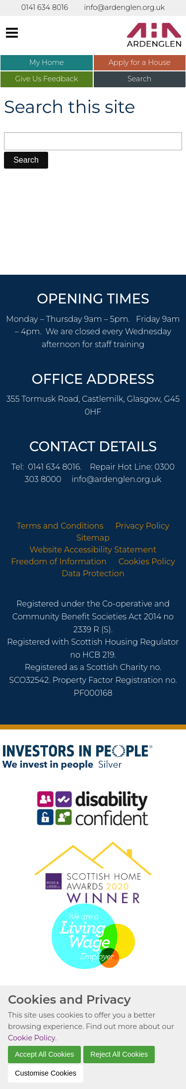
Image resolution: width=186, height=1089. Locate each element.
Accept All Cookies (44, 1054)
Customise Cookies (45, 1073)
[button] (26, 160)
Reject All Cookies (119, 1054)
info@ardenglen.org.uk (116, 479)
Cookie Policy (31, 1037)
